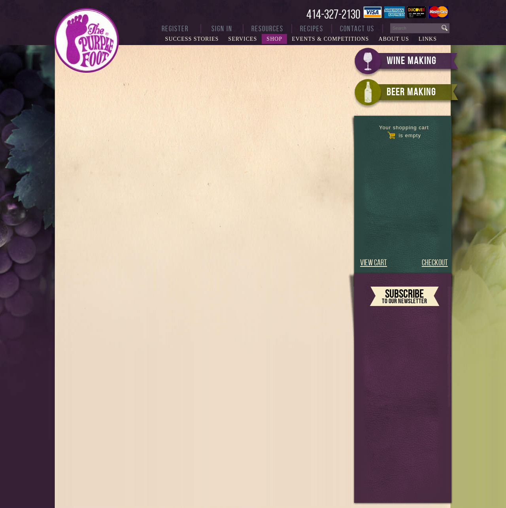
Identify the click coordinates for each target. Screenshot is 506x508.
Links (428, 39)
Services (242, 39)
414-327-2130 (333, 14)
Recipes (311, 29)
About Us (393, 39)
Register (175, 29)
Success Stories (192, 39)
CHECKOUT (435, 262)
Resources (267, 29)
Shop (274, 39)
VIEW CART (373, 262)
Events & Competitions (330, 39)
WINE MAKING (411, 60)
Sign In (221, 29)
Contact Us (357, 29)
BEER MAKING (411, 91)
